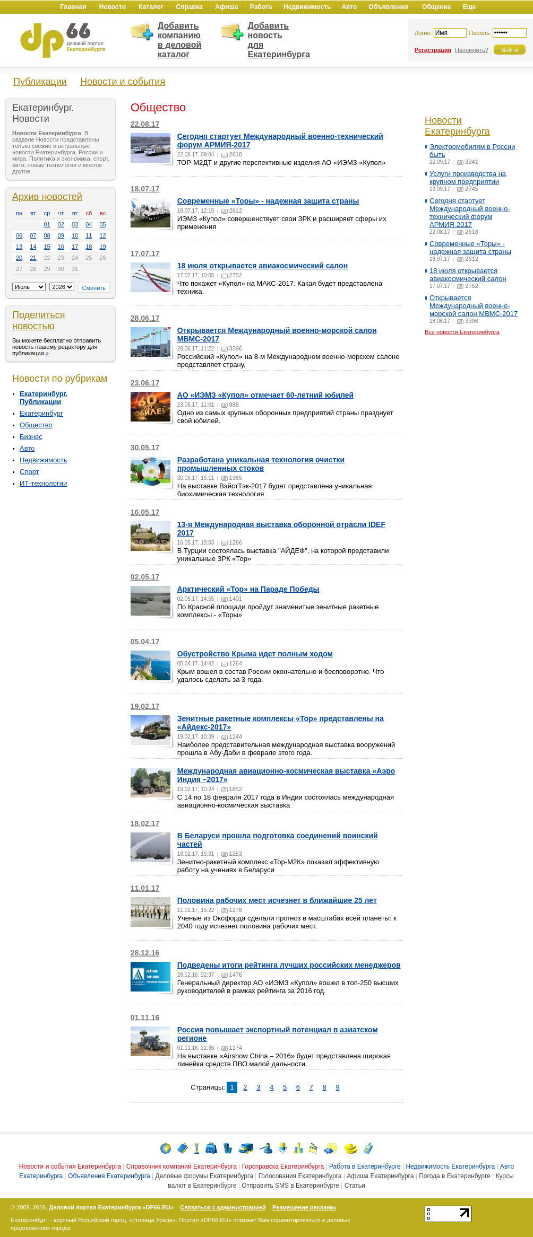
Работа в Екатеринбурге (365, 1166)
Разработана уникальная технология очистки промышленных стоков (261, 463)
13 (19, 246)
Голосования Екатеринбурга (300, 1176)
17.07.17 (145, 253)
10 (75, 235)
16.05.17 (145, 512)
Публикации (40, 81)
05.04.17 (145, 641)
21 (33, 258)
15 (47, 246)
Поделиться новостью (38, 320)
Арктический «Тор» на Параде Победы (248, 589)
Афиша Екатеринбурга (380, 1176)
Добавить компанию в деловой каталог (179, 40)
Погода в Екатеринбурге (454, 1176)
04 (88, 224)
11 (88, 235)
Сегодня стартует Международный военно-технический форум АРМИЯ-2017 (469, 213)
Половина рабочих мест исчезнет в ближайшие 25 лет (277, 900)
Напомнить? (471, 50)
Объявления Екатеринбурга (109, 1176)
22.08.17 (145, 124)
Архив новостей (47, 196)
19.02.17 (145, 706)
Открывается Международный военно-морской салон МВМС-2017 (473, 306)
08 (47, 235)
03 (75, 224)
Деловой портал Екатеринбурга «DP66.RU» (111, 1207)
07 (33, 235)
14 (33, 246)
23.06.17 (145, 383)
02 (61, 224)
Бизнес (31, 437)
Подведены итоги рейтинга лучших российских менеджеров (289, 965)
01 (47, 224)
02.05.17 (145, 577)
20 (19, 258)
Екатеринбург (41, 413)
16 (61, 246)
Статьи (355, 1185)
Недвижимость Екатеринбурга (450, 1166)
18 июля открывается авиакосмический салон (262, 265)
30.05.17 (145, 447)
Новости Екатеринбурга (457, 126)
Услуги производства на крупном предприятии (467, 178)
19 (103, 246)
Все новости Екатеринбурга (462, 332)
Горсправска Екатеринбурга (283, 1166)
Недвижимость (43, 460)
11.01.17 (145, 888)
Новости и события (122, 81)
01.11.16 (145, 1017)
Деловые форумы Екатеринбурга (204, 1176)
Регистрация (433, 50)
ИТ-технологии (43, 483)
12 (103, 235)
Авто (27, 448)
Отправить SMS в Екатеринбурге (290, 1185)
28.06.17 (145, 318)
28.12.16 (145, 953)
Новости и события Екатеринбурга (70, 1166)
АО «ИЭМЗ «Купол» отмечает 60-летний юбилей (265, 395)
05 (103, 224)
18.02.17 (145, 823)
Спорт (29, 472)
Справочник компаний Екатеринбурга (181, 1166)
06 (19, 235)
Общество (36, 425)
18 (88, 246)
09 (61, 235)
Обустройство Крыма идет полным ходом (255, 654)
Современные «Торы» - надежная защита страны (268, 201)
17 (75, 246)
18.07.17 (145, 189)
